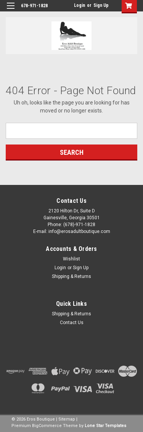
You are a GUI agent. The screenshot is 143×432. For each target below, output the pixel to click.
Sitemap (66, 419)
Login (79, 5)
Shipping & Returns (71, 276)
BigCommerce (47, 425)
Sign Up (101, 5)
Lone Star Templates (105, 425)
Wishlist (71, 259)
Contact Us (72, 322)
